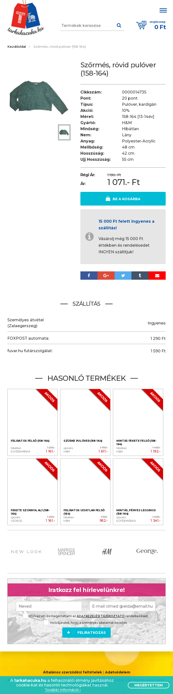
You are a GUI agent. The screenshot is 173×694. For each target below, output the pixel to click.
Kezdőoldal (16, 46)
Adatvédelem (117, 672)
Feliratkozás (86, 632)
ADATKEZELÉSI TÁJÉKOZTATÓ (101, 616)
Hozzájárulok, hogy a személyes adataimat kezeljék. (85, 623)
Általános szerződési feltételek (72, 672)
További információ (63, 690)
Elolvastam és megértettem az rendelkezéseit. (86, 616)
